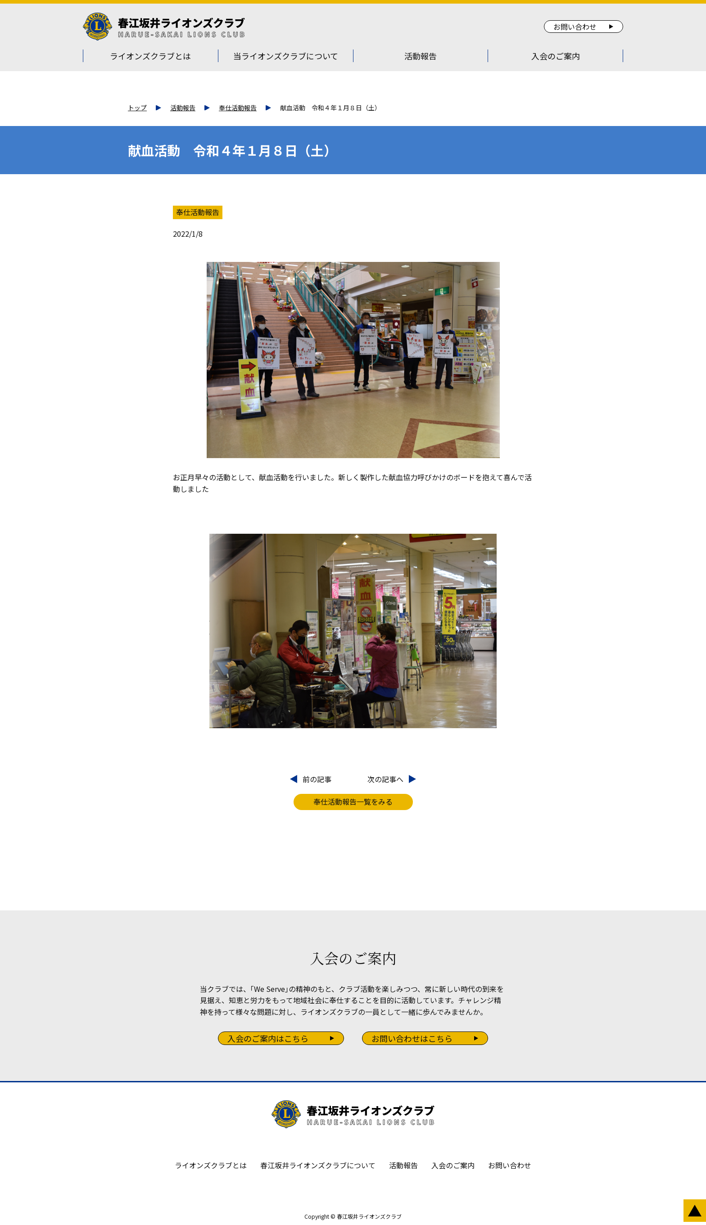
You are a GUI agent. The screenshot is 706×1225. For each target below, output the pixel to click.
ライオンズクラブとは (150, 56)
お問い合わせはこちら (412, 1038)
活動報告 (420, 56)
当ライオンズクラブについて (285, 56)
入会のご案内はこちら (267, 1038)
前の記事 (317, 779)
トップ (137, 107)
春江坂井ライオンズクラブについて (318, 1165)
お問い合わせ (575, 26)
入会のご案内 (555, 56)
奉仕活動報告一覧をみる (353, 801)
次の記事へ (385, 779)
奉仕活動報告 (238, 107)
